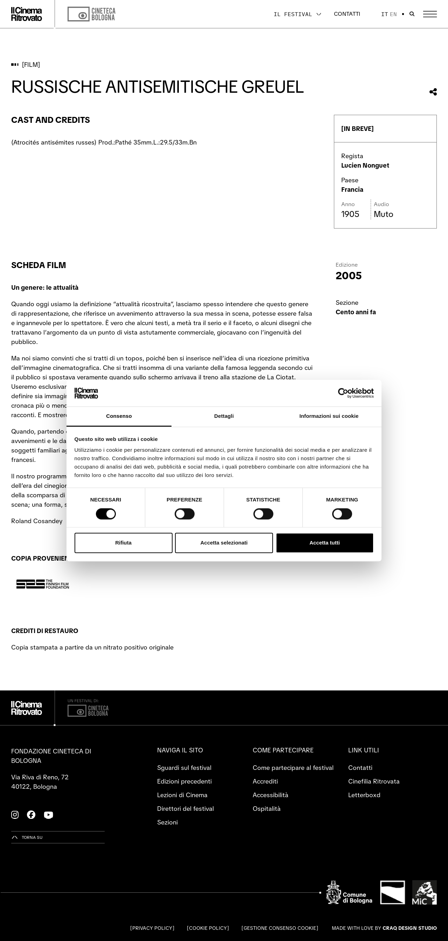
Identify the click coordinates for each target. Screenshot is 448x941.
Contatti (347, 13)
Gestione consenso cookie (280, 928)
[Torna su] (27, 837)
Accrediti (265, 781)
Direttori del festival (185, 809)
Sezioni (167, 822)
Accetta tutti (324, 543)
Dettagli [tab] (224, 416)
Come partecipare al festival (293, 768)
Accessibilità (270, 795)
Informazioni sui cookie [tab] (329, 416)
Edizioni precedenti (184, 781)
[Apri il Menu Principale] (430, 14)
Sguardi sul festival (184, 768)
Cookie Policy (208, 928)
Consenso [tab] (119, 416)
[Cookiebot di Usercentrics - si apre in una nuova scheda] (343, 393)
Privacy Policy (152, 928)
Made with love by (384, 928)
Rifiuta (123, 543)
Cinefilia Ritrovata (374, 781)
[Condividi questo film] (433, 92)
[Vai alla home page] (26, 14)
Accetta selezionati (223, 543)
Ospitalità (267, 809)
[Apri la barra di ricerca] (412, 14)
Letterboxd (364, 795)
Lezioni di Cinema (182, 795)
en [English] (393, 13)
